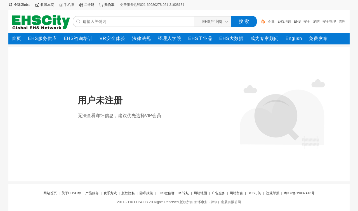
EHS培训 (284, 21)
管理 (342, 21)
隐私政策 (146, 193)
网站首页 (50, 193)
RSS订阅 (255, 193)
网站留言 (236, 193)
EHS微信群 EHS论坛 (173, 193)
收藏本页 (47, 5)
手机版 (69, 5)
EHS (297, 21)
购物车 (109, 5)
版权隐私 (128, 193)
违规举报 (272, 193)
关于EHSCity (71, 193)
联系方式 (110, 193)
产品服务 (92, 193)
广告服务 (218, 193)
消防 (316, 21)
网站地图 (200, 193)
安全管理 (329, 21)
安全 (306, 21)
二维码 (89, 5)
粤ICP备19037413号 (299, 193)
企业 (271, 21)
